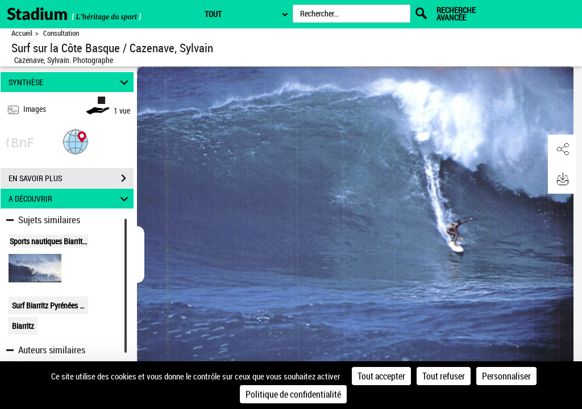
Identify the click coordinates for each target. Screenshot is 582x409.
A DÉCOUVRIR (70, 198)
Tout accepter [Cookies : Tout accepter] (381, 376)
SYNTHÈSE (70, 82)
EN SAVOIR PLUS (71, 178)
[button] (75, 141)
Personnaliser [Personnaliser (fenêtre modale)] (506, 376)
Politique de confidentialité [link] (293, 394)
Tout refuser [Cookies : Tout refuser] (443, 376)
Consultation (61, 33)
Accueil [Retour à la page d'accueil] (21, 33)
